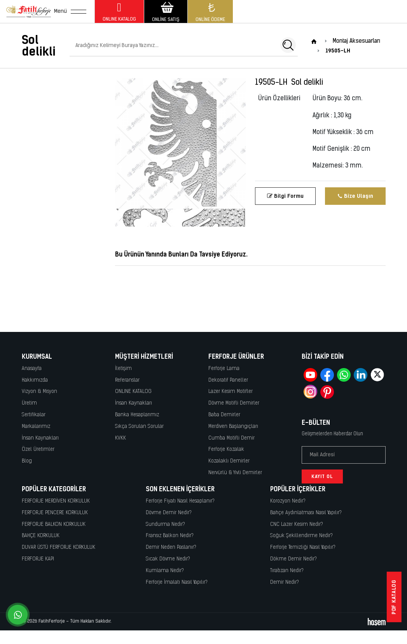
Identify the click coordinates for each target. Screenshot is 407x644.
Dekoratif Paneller (228, 380)
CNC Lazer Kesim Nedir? (296, 524)
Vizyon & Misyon (39, 391)
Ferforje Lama (223, 369)
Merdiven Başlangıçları (233, 426)
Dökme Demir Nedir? (293, 559)
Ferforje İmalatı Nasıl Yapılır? (177, 582)
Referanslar (127, 380)
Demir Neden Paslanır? (171, 547)
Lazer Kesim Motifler (230, 391)
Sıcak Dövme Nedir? (168, 559)
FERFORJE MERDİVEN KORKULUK (56, 501)
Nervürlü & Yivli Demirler (235, 473)
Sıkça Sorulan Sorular (139, 426)
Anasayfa (32, 369)
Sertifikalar (33, 415)
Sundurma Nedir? (165, 524)
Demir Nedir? (284, 582)
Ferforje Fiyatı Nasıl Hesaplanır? (180, 501)
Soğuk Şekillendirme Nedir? (301, 536)
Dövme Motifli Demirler (233, 403)
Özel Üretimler (38, 449)
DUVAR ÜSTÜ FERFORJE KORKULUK (58, 547)
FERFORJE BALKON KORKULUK (54, 524)
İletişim (123, 369)
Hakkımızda (35, 380)
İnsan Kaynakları (40, 438)
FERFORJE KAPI (38, 559)
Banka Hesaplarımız (137, 415)
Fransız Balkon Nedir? (170, 536)
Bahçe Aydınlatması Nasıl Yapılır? (306, 513)
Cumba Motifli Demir (231, 438)
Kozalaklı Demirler (229, 461)
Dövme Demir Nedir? (169, 513)
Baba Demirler (224, 415)
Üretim (29, 403)
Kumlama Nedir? (165, 571)
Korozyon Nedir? (288, 501)
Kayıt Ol (322, 476)
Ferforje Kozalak (226, 449)
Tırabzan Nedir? (287, 571)
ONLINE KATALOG (133, 391)
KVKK (120, 438)
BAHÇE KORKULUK (40, 536)
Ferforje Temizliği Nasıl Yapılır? (302, 547)
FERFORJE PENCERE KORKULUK (55, 513)
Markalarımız (36, 426)
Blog (27, 461)
